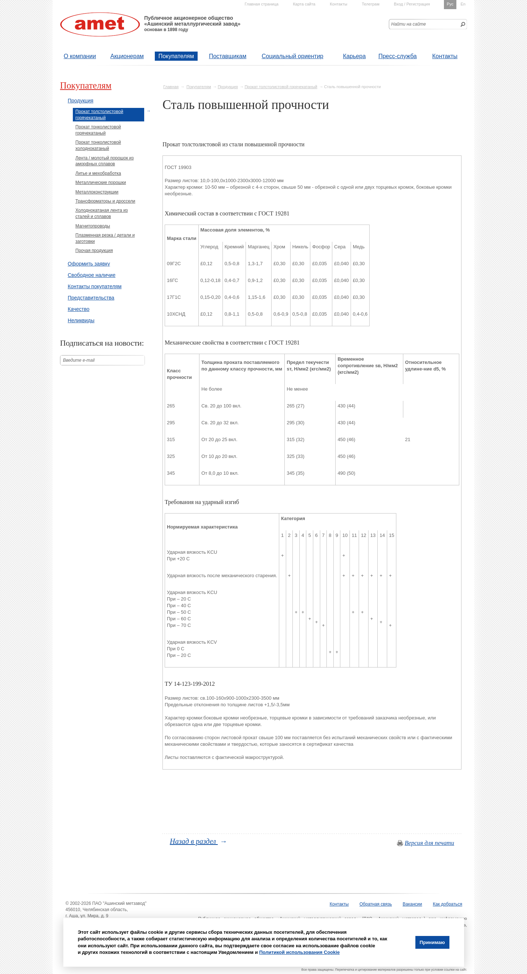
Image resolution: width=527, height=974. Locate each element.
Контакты (444, 56)
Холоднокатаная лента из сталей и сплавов (101, 213)
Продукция (228, 86)
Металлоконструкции (97, 192)
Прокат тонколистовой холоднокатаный (98, 145)
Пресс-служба (397, 56)
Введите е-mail (79, 360)
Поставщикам (227, 56)
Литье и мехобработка (98, 173)
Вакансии (412, 904)
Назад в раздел (194, 841)
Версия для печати (429, 842)
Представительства (91, 298)
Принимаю (432, 942)
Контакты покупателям (95, 286)
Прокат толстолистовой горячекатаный (280, 86)
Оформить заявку (89, 264)
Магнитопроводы (92, 226)
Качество (78, 309)
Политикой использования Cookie (299, 952)
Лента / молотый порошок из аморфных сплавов (104, 161)
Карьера (354, 56)
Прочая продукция (94, 250)
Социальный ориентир (292, 56)
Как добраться (447, 904)
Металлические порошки (100, 182)
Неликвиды (81, 320)
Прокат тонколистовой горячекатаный (98, 130)
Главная (171, 86)
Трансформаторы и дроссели (105, 201)
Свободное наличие (91, 275)
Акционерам (127, 56)
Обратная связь (375, 904)
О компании (80, 56)
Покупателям (176, 56)
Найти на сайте (408, 24)
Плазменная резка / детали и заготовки (105, 238)
